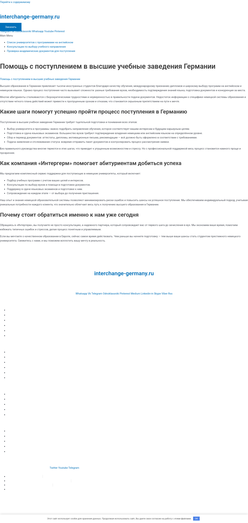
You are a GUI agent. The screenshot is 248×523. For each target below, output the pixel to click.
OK (196, 518)
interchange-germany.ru (30, 16)
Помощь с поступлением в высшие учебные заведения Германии (40, 79)
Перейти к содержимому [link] (15, 2)
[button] (124, 36)
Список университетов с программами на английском (40, 42)
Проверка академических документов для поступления (41, 51)
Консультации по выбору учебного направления (36, 46)
